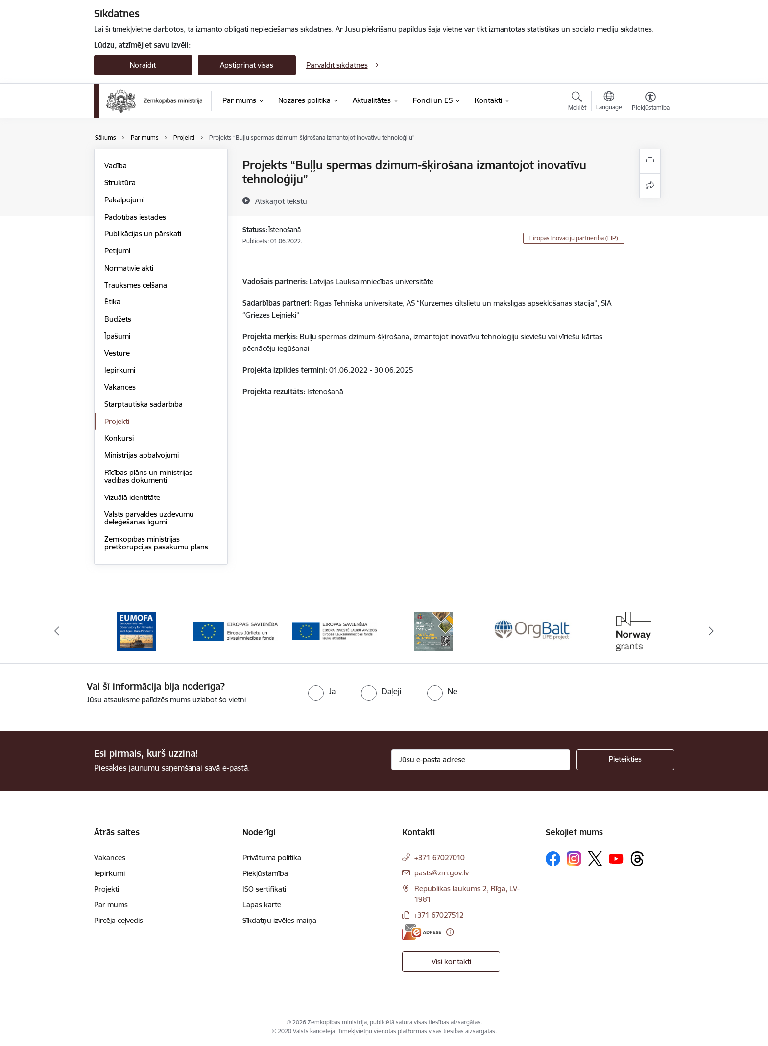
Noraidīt (143, 65)
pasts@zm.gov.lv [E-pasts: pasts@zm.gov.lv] (441, 872)
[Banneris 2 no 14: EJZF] (235, 630)
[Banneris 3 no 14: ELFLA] (334, 630)
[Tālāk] (712, 631)
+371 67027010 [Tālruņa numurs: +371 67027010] (439, 857)
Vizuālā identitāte (132, 497)
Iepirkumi (119, 369)
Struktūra (120, 182)
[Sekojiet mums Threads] (637, 858)
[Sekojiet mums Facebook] (553, 858)
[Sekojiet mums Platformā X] (595, 858)
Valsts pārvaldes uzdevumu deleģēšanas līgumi (149, 517)
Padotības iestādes (135, 217)
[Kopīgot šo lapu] (650, 186)
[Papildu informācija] (450, 932)
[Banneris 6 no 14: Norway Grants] (632, 630)
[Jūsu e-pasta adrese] (480, 759)
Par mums (111, 904)
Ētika (112, 301)
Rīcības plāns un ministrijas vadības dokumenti (148, 476)
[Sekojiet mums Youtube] (616, 858)
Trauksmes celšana (135, 285)
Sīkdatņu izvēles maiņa (279, 920)
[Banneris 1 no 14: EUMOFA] (136, 630)
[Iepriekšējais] (57, 631)
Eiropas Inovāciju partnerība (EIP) (573, 238)
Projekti (116, 421)
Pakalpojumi (124, 199)
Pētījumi (117, 250)
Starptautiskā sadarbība (143, 404)
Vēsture (117, 353)
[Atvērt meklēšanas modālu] (577, 102)
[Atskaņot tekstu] (281, 201)
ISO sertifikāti (264, 889)
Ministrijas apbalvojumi (141, 455)
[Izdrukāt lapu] (650, 161)
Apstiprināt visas (246, 65)
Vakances (120, 387)
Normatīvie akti (128, 268)
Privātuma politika (271, 857)
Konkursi (119, 438)
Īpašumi (117, 336)
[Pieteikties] (625, 759)
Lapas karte (261, 904)
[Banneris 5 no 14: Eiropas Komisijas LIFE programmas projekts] (533, 630)
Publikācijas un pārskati (142, 233)
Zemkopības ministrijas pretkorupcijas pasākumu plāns (156, 542)
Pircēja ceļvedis (118, 920)
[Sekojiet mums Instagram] (574, 858)
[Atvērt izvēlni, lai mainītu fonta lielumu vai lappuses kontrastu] (650, 102)
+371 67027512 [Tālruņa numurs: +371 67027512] (438, 915)
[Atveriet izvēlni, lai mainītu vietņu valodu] (609, 102)
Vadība (115, 165)
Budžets (117, 319)
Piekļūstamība (265, 873)
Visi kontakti (451, 961)
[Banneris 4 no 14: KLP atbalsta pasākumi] (433, 630)
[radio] (322, 691)
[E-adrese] (421, 932)
